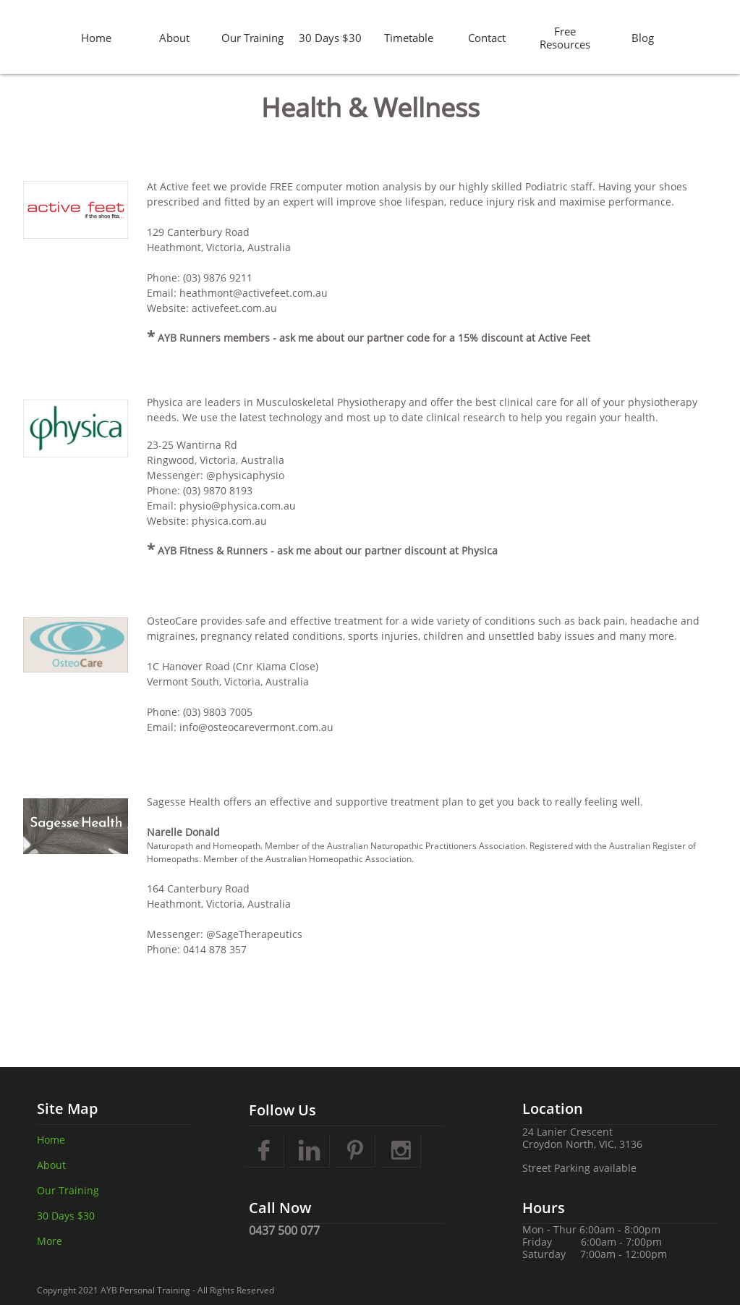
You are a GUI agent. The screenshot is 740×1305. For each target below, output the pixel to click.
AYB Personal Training (145, 1290)
